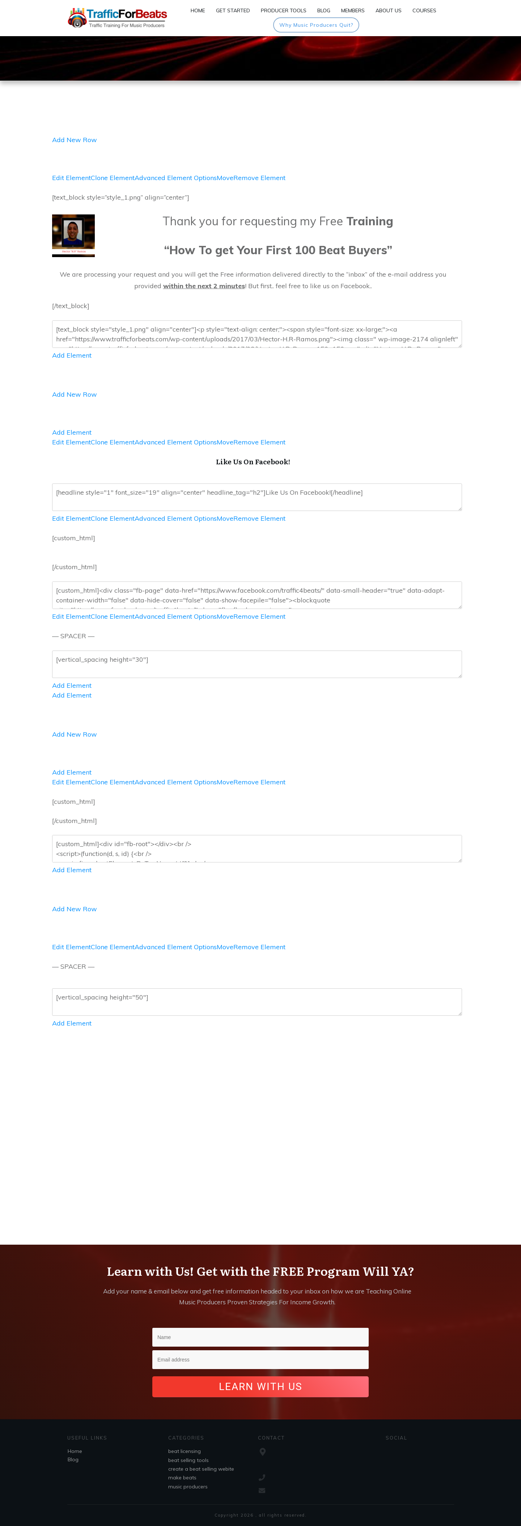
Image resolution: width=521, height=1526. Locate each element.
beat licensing (184, 1451)
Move (225, 178)
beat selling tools (188, 1460)
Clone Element (113, 178)
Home (75, 1451)
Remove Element (259, 178)
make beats (182, 1477)
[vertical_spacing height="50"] (257, 1002)
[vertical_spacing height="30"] (257, 664)
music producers (188, 1486)
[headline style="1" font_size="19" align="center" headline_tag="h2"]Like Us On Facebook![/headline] (257, 497)
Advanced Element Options (176, 178)
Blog (73, 1459)
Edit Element (71, 178)
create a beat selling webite (201, 1469)
